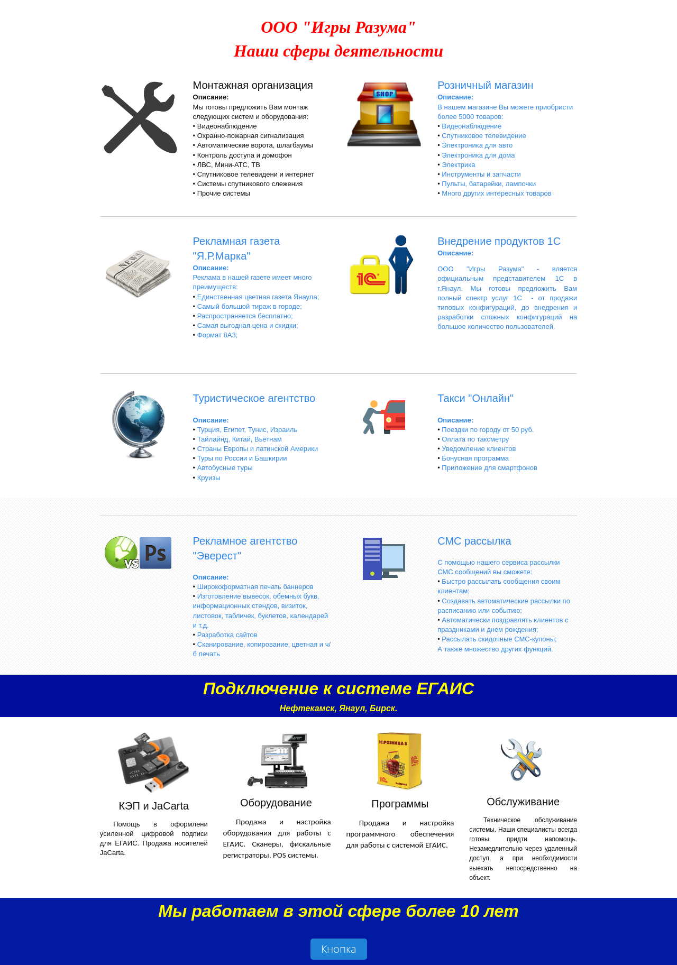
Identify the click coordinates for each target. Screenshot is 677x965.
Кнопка (338, 949)
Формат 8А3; (217, 335)
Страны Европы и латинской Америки (257, 449)
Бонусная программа (475, 458)
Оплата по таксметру (475, 439)
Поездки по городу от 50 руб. (488, 430)
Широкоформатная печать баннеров (255, 587)
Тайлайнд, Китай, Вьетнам (239, 439)
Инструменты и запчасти (481, 174)
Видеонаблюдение (471, 126)
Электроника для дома (478, 155)
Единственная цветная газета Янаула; (258, 297)
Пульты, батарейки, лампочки (489, 184)
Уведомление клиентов (479, 449)
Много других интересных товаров (496, 193)
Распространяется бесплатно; (245, 316)
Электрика (458, 165)
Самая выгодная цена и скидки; (247, 325)
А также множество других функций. (495, 649)
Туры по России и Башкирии (242, 458)
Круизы (209, 478)
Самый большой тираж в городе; (249, 306)
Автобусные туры (225, 468)
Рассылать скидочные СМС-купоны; (499, 639)
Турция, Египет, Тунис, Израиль (247, 430)
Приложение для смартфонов (489, 468)
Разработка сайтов (227, 635)
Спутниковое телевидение (484, 136)
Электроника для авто (477, 145)
